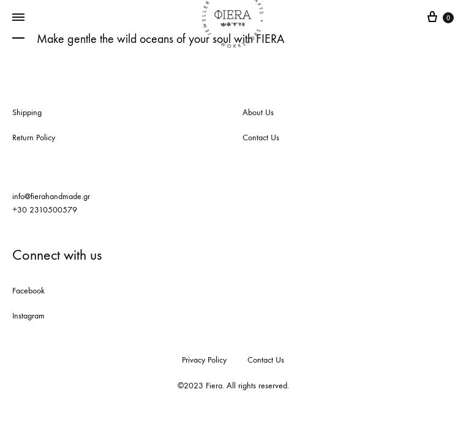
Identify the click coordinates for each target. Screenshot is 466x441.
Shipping (27, 112)
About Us (258, 112)
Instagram (28, 316)
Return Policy (33, 137)
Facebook (28, 290)
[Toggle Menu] (18, 17)
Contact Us (260, 137)
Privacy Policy (204, 360)
